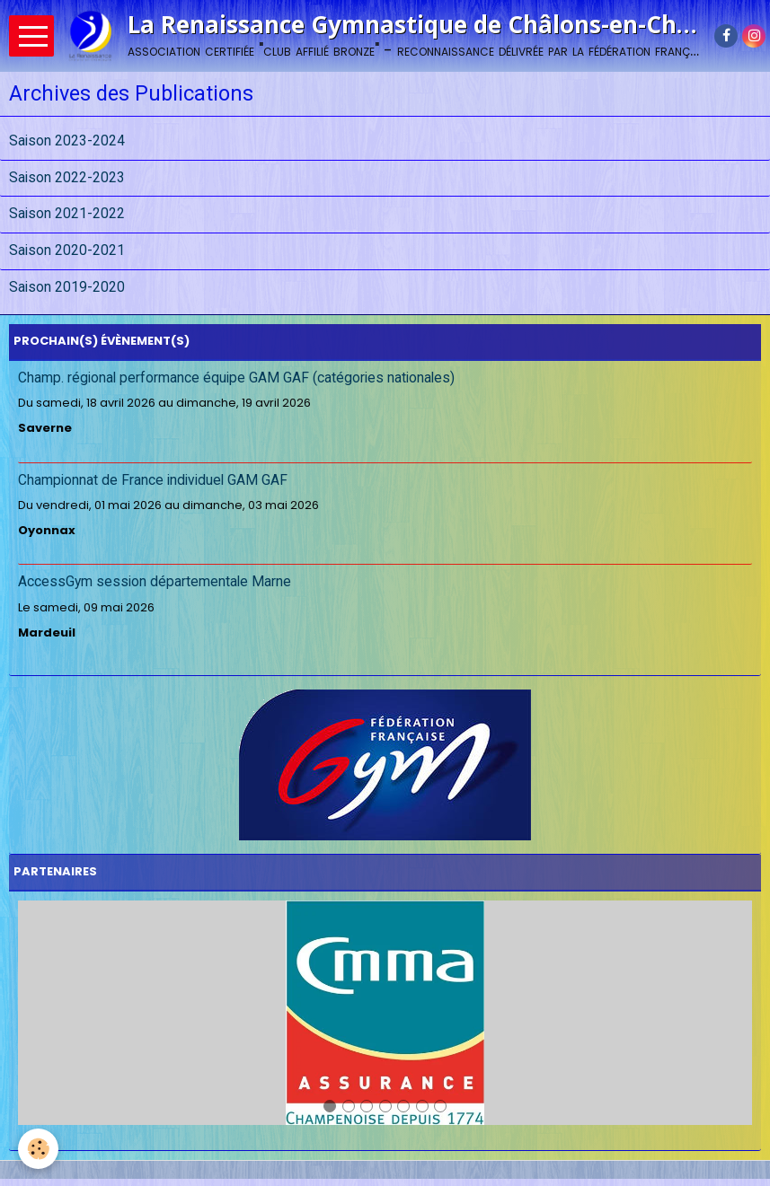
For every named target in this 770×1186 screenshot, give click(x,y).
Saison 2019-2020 (67, 287)
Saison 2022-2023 (67, 178)
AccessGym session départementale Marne (154, 582)
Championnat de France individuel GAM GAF (153, 480)
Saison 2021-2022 (67, 214)
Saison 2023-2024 (67, 141)
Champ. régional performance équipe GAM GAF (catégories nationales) (236, 378)
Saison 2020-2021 (67, 250)
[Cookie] (38, 1149)
